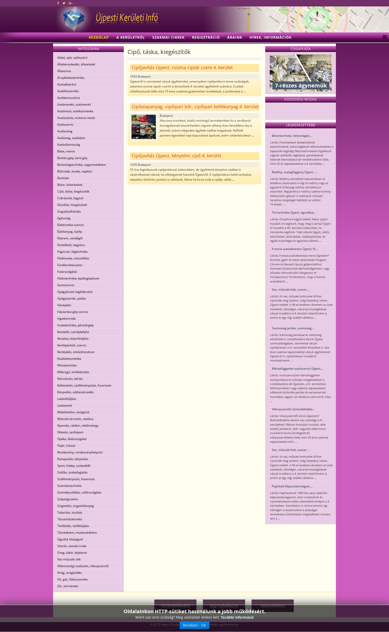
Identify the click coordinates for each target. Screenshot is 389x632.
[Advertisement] (114, 602)
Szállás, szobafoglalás (72, 472)
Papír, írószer (66, 445)
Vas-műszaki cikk (69, 559)
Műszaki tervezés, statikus (75, 419)
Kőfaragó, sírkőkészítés (73, 372)
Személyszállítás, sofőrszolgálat (79, 492)
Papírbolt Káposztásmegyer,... (292, 486)
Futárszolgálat (67, 272)
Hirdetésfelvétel (175, 605)
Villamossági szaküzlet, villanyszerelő (83, 566)
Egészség (63, 218)
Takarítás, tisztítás (69, 512)
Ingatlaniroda (66, 318)
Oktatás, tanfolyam (70, 432)
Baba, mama (66, 151)
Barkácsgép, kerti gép (72, 158)
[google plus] (70, 3)
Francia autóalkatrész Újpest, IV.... (295, 249)
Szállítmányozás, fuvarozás (76, 479)
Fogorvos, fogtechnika (72, 251)
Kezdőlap (99, 37)
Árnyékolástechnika (70, 78)
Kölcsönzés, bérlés (70, 379)
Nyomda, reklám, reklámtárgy (77, 425)
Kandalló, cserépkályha (73, 332)
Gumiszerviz (65, 285)
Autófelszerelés (68, 91)
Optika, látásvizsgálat (72, 439)
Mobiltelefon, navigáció (73, 412)
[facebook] (58, 3)
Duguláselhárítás (69, 211)
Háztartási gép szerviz (72, 312)
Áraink (234, 37)
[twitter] (64, 3)
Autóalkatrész (66, 84)
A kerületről (130, 37)
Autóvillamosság (68, 144)
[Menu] (383, 37)
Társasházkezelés (69, 519)
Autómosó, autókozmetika (75, 111)
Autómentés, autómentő (74, 104)
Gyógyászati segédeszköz (75, 292)
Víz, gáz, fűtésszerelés (72, 579)
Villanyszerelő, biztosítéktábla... (293, 409)
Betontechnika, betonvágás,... (292, 136)
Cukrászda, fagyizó (70, 198)
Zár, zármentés (67, 586)
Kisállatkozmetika (69, 359)
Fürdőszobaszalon (69, 265)
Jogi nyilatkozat (224, 605)
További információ (237, 621)
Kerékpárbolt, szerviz (71, 345)
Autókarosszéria (68, 98)
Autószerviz (65, 124)
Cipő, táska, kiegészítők (73, 191)
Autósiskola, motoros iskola (76, 118)
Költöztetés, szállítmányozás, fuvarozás (84, 385)
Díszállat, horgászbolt (72, 205)
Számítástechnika (69, 486)
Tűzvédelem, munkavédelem (77, 532)
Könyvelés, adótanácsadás (75, 392)
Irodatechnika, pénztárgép (75, 325)
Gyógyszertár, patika (71, 298)
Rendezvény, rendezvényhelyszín (80, 452)
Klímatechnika (67, 365)
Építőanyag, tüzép (69, 231)
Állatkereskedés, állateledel (76, 64)
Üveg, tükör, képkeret (72, 552)
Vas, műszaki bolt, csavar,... (290, 289)
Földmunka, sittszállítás (73, 258)
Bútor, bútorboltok (69, 185)
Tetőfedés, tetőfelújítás (73, 526)
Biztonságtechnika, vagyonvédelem (81, 165)
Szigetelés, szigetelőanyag (75, 506)
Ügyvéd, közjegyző (70, 539)
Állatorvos (64, 71)
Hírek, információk (271, 37)
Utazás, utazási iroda (71, 546)
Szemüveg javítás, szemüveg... (293, 328)
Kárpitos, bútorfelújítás (73, 338)
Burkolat (63, 178)
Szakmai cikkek (168, 37)
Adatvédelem (272, 605)
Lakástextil (64, 405)
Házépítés (64, 305)
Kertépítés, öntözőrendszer (76, 352)
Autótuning (64, 131)
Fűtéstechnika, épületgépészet (78, 278)
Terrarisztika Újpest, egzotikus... (294, 212)
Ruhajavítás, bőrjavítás (72, 459)
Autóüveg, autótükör (71, 138)
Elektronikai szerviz (70, 225)
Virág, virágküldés (69, 573)
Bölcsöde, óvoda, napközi (74, 171)
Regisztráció (206, 37)
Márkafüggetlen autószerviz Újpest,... (297, 368)
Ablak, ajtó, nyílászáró (72, 57)
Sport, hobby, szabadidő (73, 466)
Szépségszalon (67, 499)
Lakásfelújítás (66, 399)
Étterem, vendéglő (70, 238)
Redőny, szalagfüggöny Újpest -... (294, 172)
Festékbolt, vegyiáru (71, 245)
